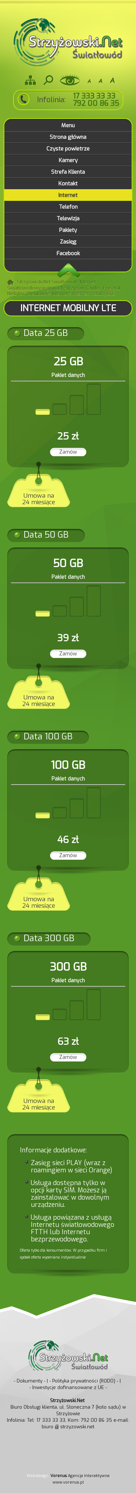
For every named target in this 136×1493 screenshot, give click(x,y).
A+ (112, 80)
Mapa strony (30, 80)
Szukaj (48, 80)
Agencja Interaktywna (80, 1475)
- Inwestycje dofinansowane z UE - (68, 1387)
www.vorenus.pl (68, 1482)
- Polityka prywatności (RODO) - (83, 1381)
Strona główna (11, 283)
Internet (60, 294)
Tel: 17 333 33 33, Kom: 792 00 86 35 (69, 1420)
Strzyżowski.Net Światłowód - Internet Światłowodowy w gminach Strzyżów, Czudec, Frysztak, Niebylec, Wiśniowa (64, 288)
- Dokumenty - (29, 1381)
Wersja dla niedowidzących (70, 80)
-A (89, 80)
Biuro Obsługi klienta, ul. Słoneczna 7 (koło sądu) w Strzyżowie (68, 1407)
